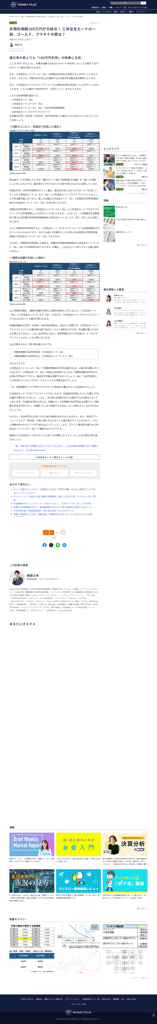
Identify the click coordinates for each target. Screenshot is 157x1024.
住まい (123, 11)
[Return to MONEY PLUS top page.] (23, 4)
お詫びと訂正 (131, 999)
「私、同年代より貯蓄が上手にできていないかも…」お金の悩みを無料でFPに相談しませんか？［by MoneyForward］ (56, 448)
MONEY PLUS (14, 16)
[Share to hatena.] (64, 545)
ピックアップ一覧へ (137, 193)
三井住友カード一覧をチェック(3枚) (54, 457)
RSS (122, 999)
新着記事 (96, 7)
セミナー (121, 7)
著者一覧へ (141, 333)
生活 (98, 11)
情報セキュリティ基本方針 (53, 999)
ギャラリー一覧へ (138, 978)
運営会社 (39, 999)
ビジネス (107, 11)
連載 (104, 7)
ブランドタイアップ (137, 7)
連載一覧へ (141, 908)
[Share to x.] (51, 545)
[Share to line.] (58, 545)
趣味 (131, 11)
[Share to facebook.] (44, 545)
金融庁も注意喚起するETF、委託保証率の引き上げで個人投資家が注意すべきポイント (52, 507)
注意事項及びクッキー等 (90, 999)
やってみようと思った (25, 473)
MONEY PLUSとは (28, 999)
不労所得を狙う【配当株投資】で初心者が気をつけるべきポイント (44, 510)
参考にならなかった (83, 473)
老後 (116, 11)
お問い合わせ (106, 999)
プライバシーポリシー (72, 999)
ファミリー (141, 11)
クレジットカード (17, 50)
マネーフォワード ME (78, 1004)
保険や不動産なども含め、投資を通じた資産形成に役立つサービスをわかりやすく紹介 (53, 514)
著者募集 (116, 999)
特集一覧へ (141, 245)
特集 (111, 7)
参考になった (54, 473)
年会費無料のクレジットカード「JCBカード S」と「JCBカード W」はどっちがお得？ (52, 503)
